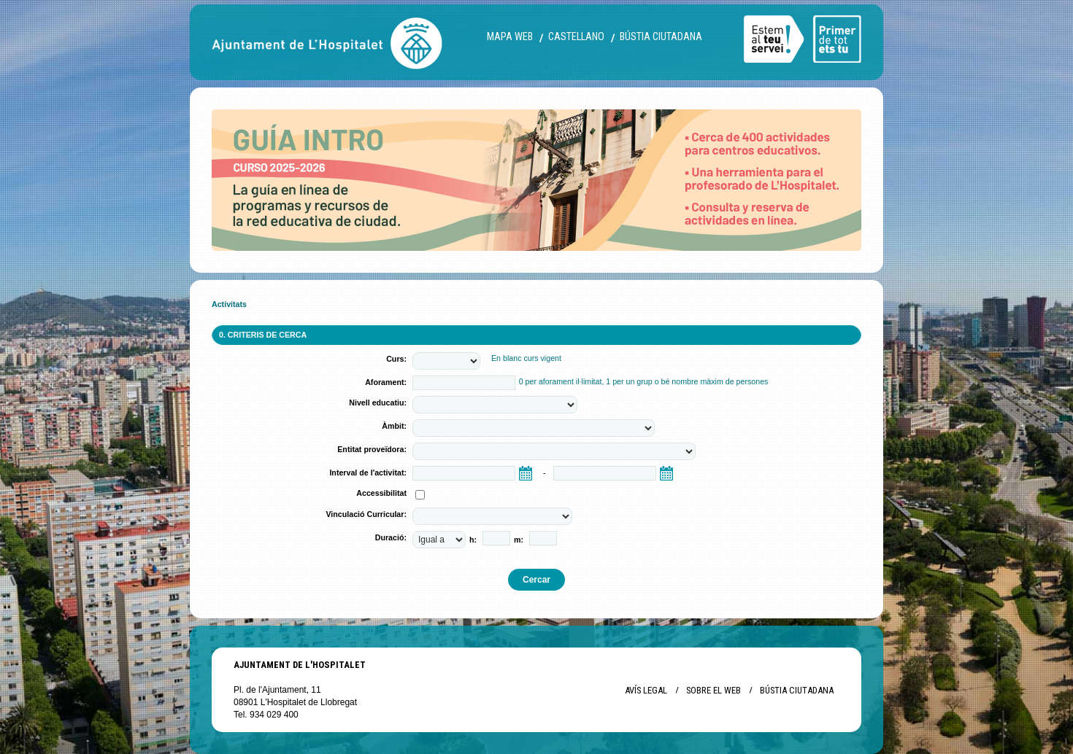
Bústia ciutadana (661, 37)
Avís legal (646, 690)
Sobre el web (713, 690)
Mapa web (510, 37)
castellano (576, 37)
